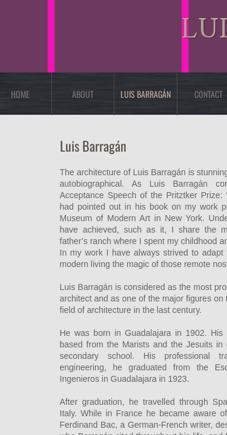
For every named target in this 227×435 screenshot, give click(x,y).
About (83, 94)
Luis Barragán (145, 94)
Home (20, 94)
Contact (208, 94)
